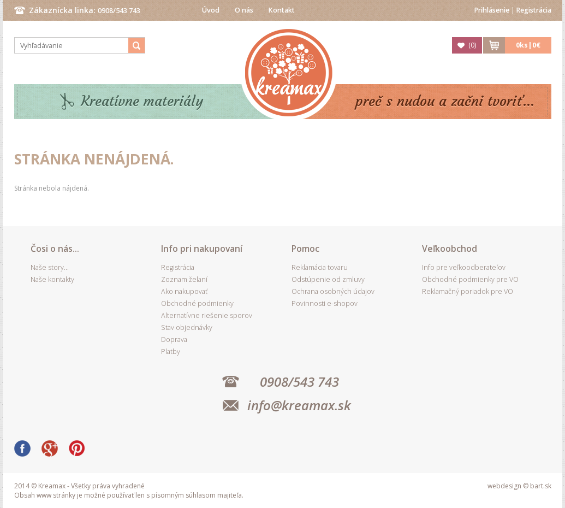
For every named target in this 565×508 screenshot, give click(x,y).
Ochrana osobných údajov (333, 291)
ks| (528, 45)
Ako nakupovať (184, 291)
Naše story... (50, 267)
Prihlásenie (491, 10)
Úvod (210, 10)
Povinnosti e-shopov (325, 303)
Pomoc (305, 249)
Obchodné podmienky (197, 303)
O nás (244, 10)
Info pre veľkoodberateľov (463, 267)
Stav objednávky (186, 327)
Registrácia (533, 10)
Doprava (174, 339)
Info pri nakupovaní (201, 249)
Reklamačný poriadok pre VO (467, 291)
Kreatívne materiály (142, 101)
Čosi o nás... (55, 249)
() (472, 45)
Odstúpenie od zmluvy (328, 279)
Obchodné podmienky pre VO (470, 279)
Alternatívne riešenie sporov (206, 315)
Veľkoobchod (449, 249)
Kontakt (282, 10)
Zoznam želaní (184, 279)
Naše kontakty (52, 279)
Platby (170, 351)
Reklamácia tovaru (320, 267)
